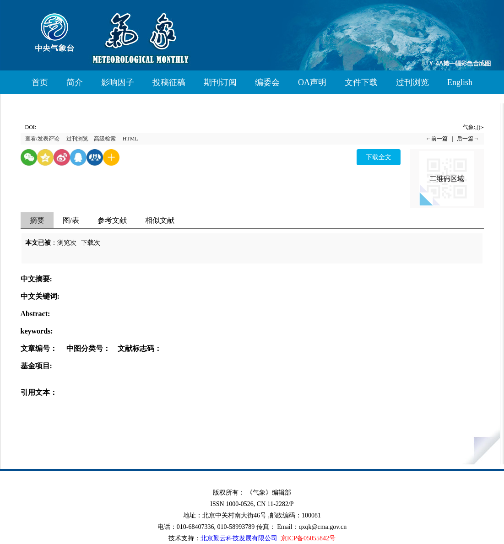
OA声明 (312, 82)
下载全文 (378, 157)
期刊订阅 (220, 82)
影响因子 (117, 82)
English (459, 82)
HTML (130, 138)
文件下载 (361, 82)
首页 (40, 82)
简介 (74, 82)
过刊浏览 (412, 82)
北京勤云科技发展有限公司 (239, 538)
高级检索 (105, 138)
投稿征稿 (168, 82)
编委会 (267, 82)
